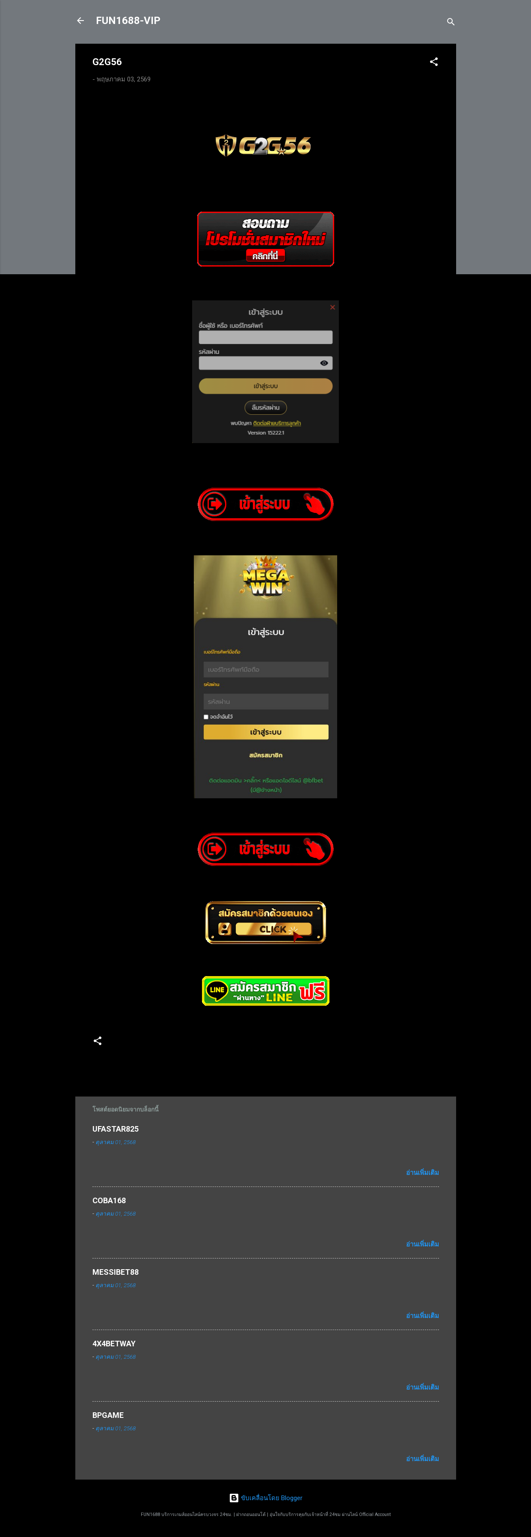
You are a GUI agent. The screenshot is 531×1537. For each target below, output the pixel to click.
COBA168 (109, 1200)
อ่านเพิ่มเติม (422, 1173)
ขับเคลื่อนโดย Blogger (266, 1498)
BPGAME (108, 1415)
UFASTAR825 (115, 1128)
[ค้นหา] (451, 23)
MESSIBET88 (115, 1271)
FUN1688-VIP (128, 21)
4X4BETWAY (114, 1343)
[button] (434, 63)
